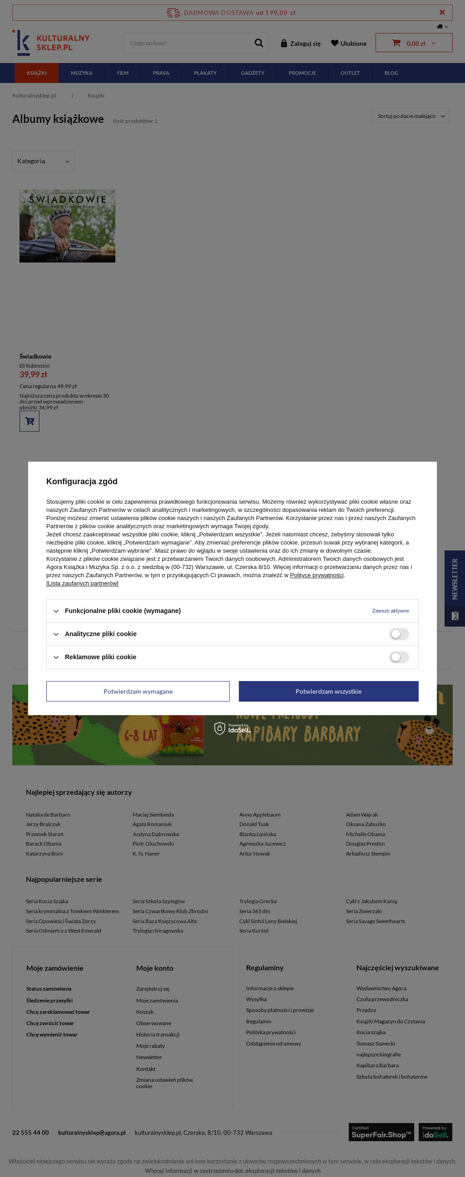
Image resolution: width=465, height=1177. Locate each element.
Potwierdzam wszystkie (328, 691)
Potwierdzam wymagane (138, 691)
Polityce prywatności (317, 575)
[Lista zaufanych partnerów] (82, 583)
